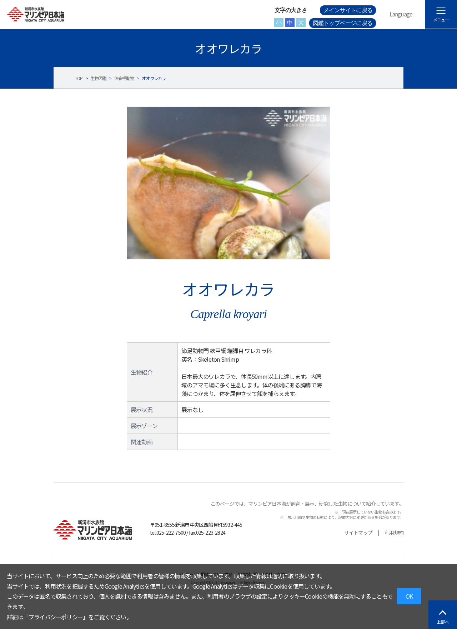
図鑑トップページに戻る (342, 23)
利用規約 (394, 532)
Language (401, 14)
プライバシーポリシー (56, 617)
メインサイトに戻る (347, 10)
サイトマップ (358, 532)
